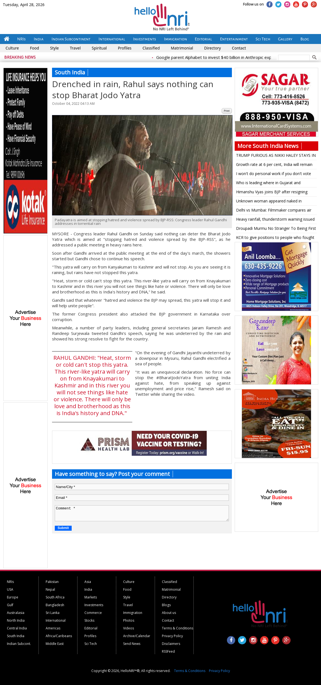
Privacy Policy (172, 636)
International (112, 39)
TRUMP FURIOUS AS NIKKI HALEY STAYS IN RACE (276, 156)
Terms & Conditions (177, 628)
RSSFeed (168, 651)
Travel (75, 48)
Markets (90, 597)
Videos (128, 628)
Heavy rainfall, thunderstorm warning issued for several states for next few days (275, 220)
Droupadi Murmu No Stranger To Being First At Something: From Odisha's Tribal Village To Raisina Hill (276, 229)
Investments (144, 39)
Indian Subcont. (19, 643)
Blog (305, 39)
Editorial (203, 39)
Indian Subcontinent (70, 39)
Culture (12, 48)
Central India (17, 628)
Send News (131, 643)
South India (15, 636)
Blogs (166, 605)
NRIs (21, 39)
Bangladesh (55, 605)
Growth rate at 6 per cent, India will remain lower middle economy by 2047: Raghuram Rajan (274, 165)
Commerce (93, 612)
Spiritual (99, 48)
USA (10, 589)
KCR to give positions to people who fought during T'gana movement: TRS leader (275, 238)
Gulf (10, 605)
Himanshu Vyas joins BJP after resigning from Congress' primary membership (271, 192)
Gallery (285, 39)
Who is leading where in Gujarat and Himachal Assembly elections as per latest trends (273, 183)
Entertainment (234, 39)
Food (34, 48)
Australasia (15, 612)
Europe (12, 597)
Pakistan (52, 581)
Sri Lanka (52, 612)
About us (169, 612)
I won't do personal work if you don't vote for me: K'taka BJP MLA (273, 174)
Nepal (50, 589)
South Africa (55, 597)
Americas (53, 628)
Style (54, 48)
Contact (239, 48)
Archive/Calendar (136, 636)
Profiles (124, 48)
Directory (212, 48)
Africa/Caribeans (59, 636)
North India (16, 620)
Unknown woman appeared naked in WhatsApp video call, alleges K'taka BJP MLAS (271, 201)
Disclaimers (171, 643)
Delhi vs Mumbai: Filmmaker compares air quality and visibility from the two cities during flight (273, 211)
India (38, 39)
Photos (128, 620)
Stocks (89, 620)
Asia (87, 581)
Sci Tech (263, 39)
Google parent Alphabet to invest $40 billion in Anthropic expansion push (229, 57)
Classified (151, 48)
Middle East (55, 643)
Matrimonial (182, 48)
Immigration (175, 39)
